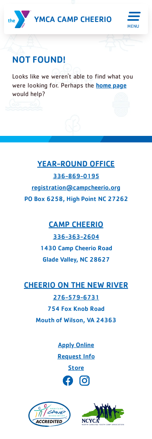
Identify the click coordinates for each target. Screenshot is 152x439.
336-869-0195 (76, 176)
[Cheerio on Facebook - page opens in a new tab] (68, 380)
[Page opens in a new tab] (49, 414)
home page (111, 85)
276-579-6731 (76, 297)
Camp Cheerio (76, 224)
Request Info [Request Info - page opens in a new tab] (76, 356)
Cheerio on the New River (76, 285)
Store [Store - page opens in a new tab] (76, 367)
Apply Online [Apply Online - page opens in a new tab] (76, 345)
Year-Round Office (76, 163)
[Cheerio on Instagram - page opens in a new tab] (84, 380)
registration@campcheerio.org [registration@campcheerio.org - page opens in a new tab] (76, 187)
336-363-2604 (76, 236)
